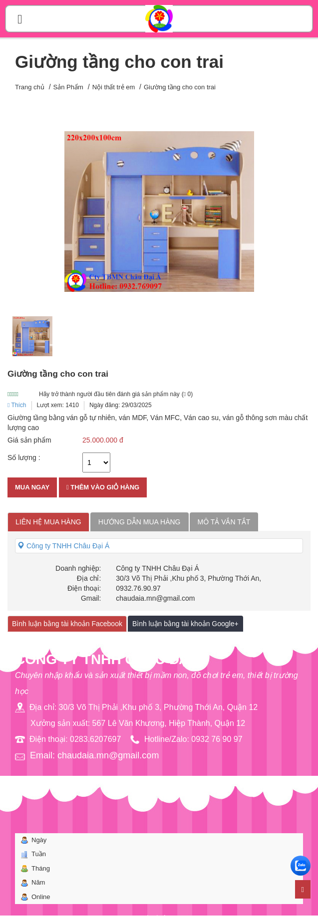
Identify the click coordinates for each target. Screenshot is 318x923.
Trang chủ (29, 87)
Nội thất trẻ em (113, 87)
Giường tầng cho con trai (180, 87)
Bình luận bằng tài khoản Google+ (185, 624)
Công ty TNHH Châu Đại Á (63, 546)
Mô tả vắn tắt (224, 522)
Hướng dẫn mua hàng (139, 522)
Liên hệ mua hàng (48, 522)
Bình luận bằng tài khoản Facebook (67, 624)
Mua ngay (32, 487)
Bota (175, 918)
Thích (16, 405)
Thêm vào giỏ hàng (102, 487)
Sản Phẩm (68, 87)
